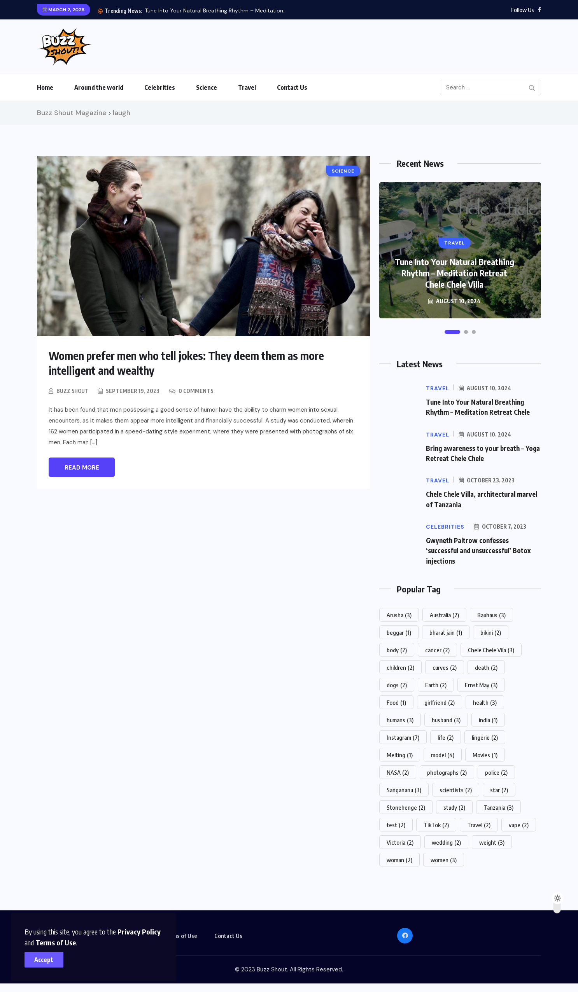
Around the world (98, 87)
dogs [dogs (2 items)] (397, 683)
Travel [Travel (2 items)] (478, 823)
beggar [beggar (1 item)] (399, 631)
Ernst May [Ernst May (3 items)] (481, 683)
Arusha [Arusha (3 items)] (399, 613)
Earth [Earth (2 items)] (436, 683)
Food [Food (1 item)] (396, 701)
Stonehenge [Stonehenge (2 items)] (406, 806)
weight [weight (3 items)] (491, 841)
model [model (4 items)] (442, 753)
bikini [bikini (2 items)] (490, 631)
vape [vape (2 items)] (519, 823)
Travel (247, 87)
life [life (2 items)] (446, 736)
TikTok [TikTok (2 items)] (436, 823)
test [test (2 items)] (396, 823)
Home (45, 87)
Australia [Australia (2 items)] (444, 613)
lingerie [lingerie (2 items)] (485, 736)
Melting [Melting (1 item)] (400, 753)
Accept (46, 957)
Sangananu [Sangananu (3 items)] (404, 788)
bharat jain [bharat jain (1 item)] (445, 631)
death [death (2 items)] (486, 666)
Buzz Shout (73, 390)
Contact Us (292, 87)
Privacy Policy (141, 928)
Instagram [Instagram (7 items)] (403, 736)
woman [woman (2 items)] (399, 858)
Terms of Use (47, 939)
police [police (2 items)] (496, 771)
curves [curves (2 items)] (445, 666)
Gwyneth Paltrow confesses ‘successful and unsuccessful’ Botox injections (480, 549)
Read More (82, 467)
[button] (452, 332)
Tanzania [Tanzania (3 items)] (498, 806)
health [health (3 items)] (485, 701)
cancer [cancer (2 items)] (437, 648)
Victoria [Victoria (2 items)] (400, 841)
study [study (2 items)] (454, 806)
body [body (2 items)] (397, 648)
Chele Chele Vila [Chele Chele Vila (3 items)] (491, 648)
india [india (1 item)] (488, 718)
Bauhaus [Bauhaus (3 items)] (491, 613)
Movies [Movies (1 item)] (485, 753)
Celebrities (159, 87)
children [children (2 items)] (400, 666)
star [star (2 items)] (499, 788)
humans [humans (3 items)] (400, 718)
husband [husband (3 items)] (446, 718)
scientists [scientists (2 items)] (456, 788)
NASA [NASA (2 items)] (398, 771)
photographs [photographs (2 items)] (447, 771)
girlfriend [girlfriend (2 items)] (439, 701)
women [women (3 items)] (444, 858)
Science (206, 87)
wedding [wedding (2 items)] (446, 841)
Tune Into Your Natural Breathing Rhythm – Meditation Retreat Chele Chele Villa (454, 273)
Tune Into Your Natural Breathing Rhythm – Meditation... (216, 10)
